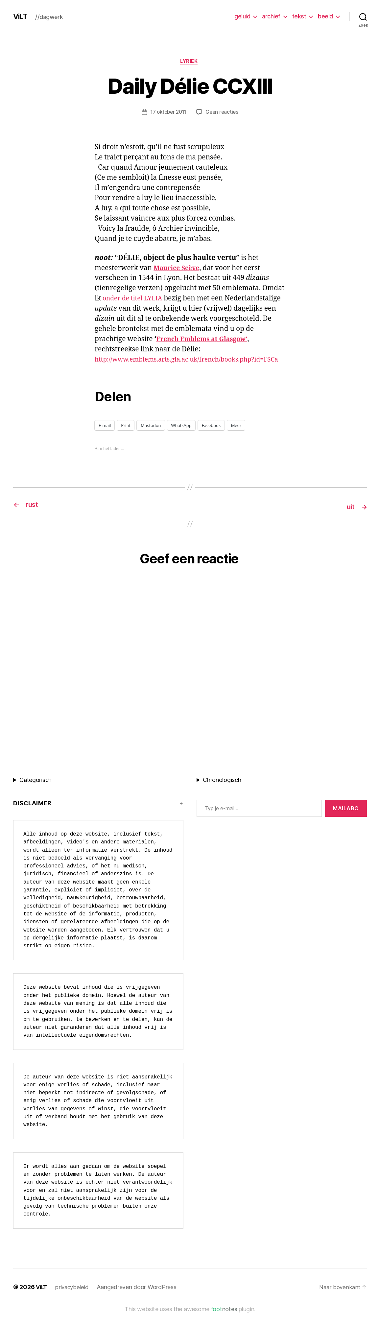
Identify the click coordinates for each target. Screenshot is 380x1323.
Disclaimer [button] (32, 813)
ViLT (21, 16)
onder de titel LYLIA (135, 299)
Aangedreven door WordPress (139, 1297)
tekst (299, 16)
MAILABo (346, 818)
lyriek (190, 62)
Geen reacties (224, 113)
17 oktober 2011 (168, 113)
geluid (242, 16)
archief (271, 16)
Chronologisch (222, 790)
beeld (325, 16)
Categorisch (35, 790)
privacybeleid (73, 1297)
